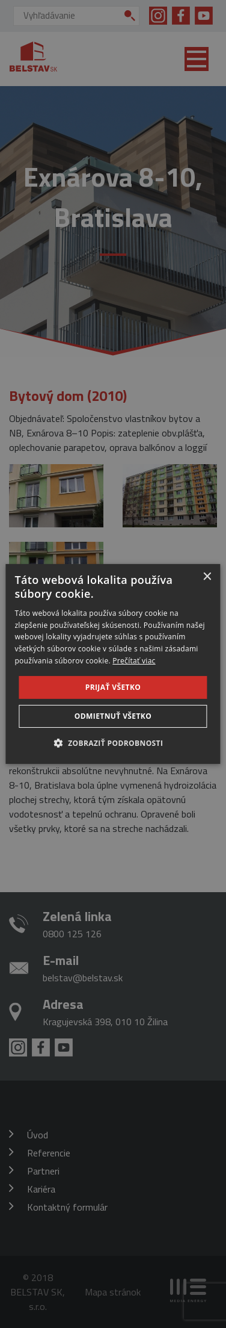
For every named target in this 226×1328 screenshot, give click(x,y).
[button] (113, 743)
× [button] (207, 577)
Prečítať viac (133, 661)
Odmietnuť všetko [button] (113, 716)
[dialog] (112, 664)
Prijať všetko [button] (113, 687)
